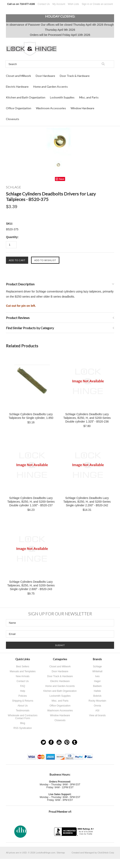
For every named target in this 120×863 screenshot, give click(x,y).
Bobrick (97, 695)
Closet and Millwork (18, 75)
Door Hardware (45, 75)
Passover (34, 24)
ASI (97, 710)
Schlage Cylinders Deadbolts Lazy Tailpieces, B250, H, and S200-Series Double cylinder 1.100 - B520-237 (31, 501)
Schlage (97, 666)
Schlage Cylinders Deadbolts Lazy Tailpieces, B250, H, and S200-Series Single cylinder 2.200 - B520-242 (87, 501)
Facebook (51, 742)
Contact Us (44, 4)
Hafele (97, 691)
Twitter (43, 742)
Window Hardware (82, 108)
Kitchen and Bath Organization (25, 97)
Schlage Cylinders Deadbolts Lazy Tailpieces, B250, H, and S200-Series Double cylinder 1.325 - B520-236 (87, 418)
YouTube (59, 742)
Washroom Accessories (51, 108)
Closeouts (12, 119)
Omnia (97, 705)
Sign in (85, 4)
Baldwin (97, 686)
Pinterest (66, 742)
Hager (97, 681)
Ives (97, 676)
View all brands (97, 715)
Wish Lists (73, 4)
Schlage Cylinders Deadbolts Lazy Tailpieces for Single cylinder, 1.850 (31, 416)
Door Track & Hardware (75, 75)
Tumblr (74, 742)
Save (61, 179)
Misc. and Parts (89, 97)
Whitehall (97, 671)
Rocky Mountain (97, 700)
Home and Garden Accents (50, 86)
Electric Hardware (17, 86)
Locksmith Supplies (62, 97)
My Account (58, 4)
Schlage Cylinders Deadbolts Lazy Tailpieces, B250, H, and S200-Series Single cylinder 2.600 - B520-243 (31, 585)
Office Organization (18, 108)
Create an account (103, 4)
